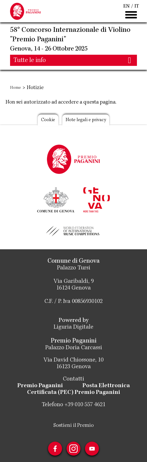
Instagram (73, 449)
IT (136, 6)
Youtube (92, 449)
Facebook (55, 449)
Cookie (48, 120)
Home (15, 88)
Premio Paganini (40, 386)
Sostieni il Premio (73, 426)
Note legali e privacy (86, 120)
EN (126, 6)
